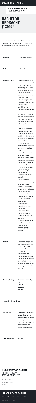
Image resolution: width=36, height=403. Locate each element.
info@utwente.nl (7, 382)
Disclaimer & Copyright (8, 396)
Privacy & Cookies (21, 396)
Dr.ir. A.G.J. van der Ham (20, 46)
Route (4, 385)
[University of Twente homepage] (12, 3)
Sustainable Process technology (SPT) (19, 10)
